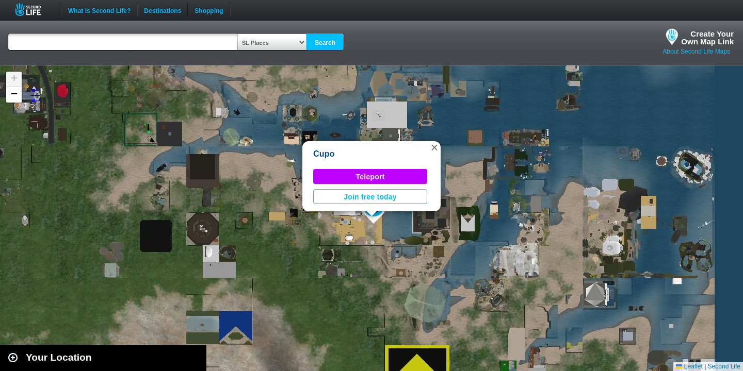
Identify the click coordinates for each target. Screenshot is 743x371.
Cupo (324, 153)
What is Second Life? (99, 9)
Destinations (162, 9)
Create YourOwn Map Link (707, 37)
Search (325, 42)
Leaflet (689, 366)
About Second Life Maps (696, 51)
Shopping (209, 9)
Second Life (33, 9)
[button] (434, 147)
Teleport (370, 177)
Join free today (370, 197)
